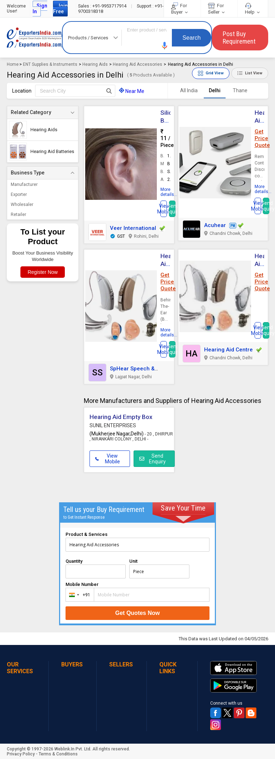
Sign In (40, 8)
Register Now (43, 272)
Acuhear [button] (215, 225)
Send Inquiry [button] (172, 209)
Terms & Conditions (58, 753)
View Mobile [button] (107, 458)
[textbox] (75, 91)
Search (192, 38)
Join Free (60, 8)
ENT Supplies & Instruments (50, 64)
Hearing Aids (95, 64)
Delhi (215, 90)
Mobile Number (82, 584)
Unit (133, 561)
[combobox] (78, 594)
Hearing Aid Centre (228, 349)
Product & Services (86, 534)
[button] (165, 45)
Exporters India (34, 38)
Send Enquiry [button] (152, 458)
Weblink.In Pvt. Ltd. (72, 748)
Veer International (133, 228)
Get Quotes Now (137, 613)
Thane (240, 90)
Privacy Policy (21, 753)
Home (13, 64)
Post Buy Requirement (239, 37)
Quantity (74, 561)
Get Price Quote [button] (262, 138)
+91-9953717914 (102, 6)
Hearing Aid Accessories (137, 64)
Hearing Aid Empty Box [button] (121, 416)
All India (189, 90)
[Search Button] (109, 91)
